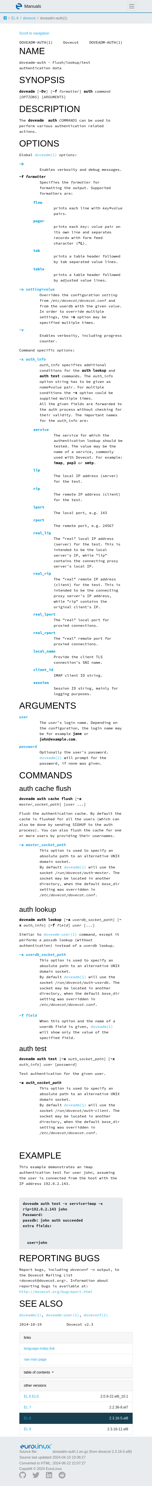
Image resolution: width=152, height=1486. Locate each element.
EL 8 (14, 18)
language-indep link (39, 1348)
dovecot (29, 18)
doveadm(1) (46, 155)
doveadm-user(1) (60, 934)
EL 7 (27, 1407)
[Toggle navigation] (131, 6)
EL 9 (27, 1429)
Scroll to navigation (34, 33)
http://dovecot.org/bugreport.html (55, 1291)
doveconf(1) (96, 1315)
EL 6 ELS (31, 1396)
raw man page (35, 1359)
